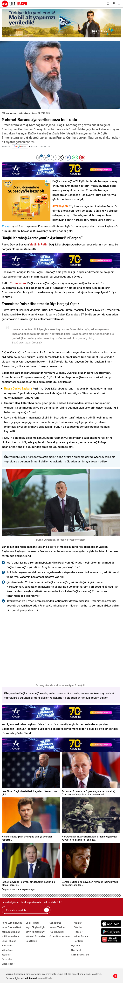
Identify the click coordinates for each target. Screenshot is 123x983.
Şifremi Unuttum (80, 954)
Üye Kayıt (76, 949)
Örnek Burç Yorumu (59, 936)
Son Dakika (31, 940)
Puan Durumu (56, 931)
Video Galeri (8, 949)
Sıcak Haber (8, 963)
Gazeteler (7, 959)
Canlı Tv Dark (32, 922)
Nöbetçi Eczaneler (35, 936)
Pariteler (78, 940)
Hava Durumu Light (12, 922)
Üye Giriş (75, 945)
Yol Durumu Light (11, 931)
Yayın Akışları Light (36, 927)
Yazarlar (6, 954)
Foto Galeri (7, 945)
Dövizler (78, 927)
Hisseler (78, 931)
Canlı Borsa (55, 922)
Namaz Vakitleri (57, 927)
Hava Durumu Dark (11, 927)
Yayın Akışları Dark (35, 931)
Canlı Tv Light (9, 940)
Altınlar (78, 922)
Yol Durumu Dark (10, 936)
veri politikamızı (27, 978)
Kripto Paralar (81, 936)
